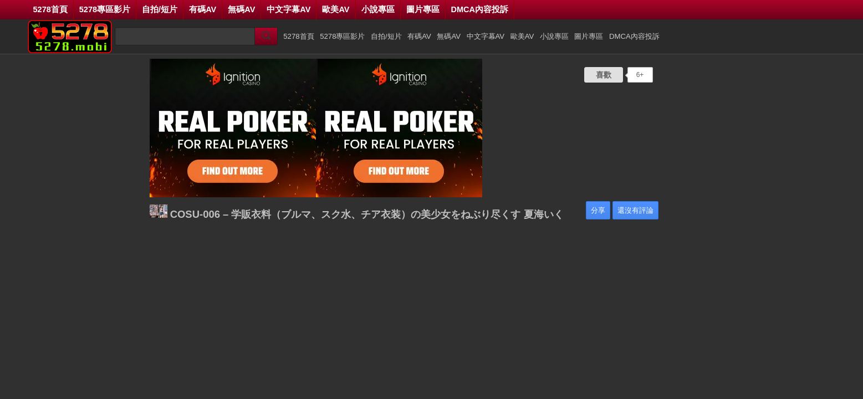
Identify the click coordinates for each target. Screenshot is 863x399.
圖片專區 (423, 9)
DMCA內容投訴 (480, 9)
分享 (598, 210)
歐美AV (335, 9)
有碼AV (202, 9)
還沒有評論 (635, 210)
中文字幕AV (288, 9)
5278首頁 (50, 9)
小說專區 (378, 9)
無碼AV (241, 9)
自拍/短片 (159, 9)
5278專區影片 (104, 9)
